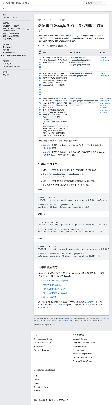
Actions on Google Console (82, 354)
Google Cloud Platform (42, 387)
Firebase (37, 383)
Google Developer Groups (43, 339)
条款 (35, 400)
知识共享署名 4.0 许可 (69, 318)
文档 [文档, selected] (11, 8)
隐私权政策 (43, 400)
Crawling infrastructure (16, 2)
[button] (15, 25)
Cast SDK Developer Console (83, 357)
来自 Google (74, 36)
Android (36, 376)
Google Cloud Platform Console (84, 343)
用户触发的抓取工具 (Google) (55, 293)
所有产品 (37, 391)
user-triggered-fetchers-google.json (105, 105)
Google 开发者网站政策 (64, 321)
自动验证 (46, 152)
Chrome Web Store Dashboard (84, 361)
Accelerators (38, 346)
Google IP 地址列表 (58, 305)
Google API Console (80, 339)
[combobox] (94, 3)
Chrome (37, 380)
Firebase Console (79, 350)
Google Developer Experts (43, 343)
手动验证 (46, 145)
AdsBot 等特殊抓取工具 (52, 285)
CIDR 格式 (42, 307)
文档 (63, 20)
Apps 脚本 (89, 302)
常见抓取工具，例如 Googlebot (55, 281)
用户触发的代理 (49, 297)
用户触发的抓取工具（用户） (55, 289)
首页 (4, 8)
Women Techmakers (41, 350)
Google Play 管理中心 (80, 346)
